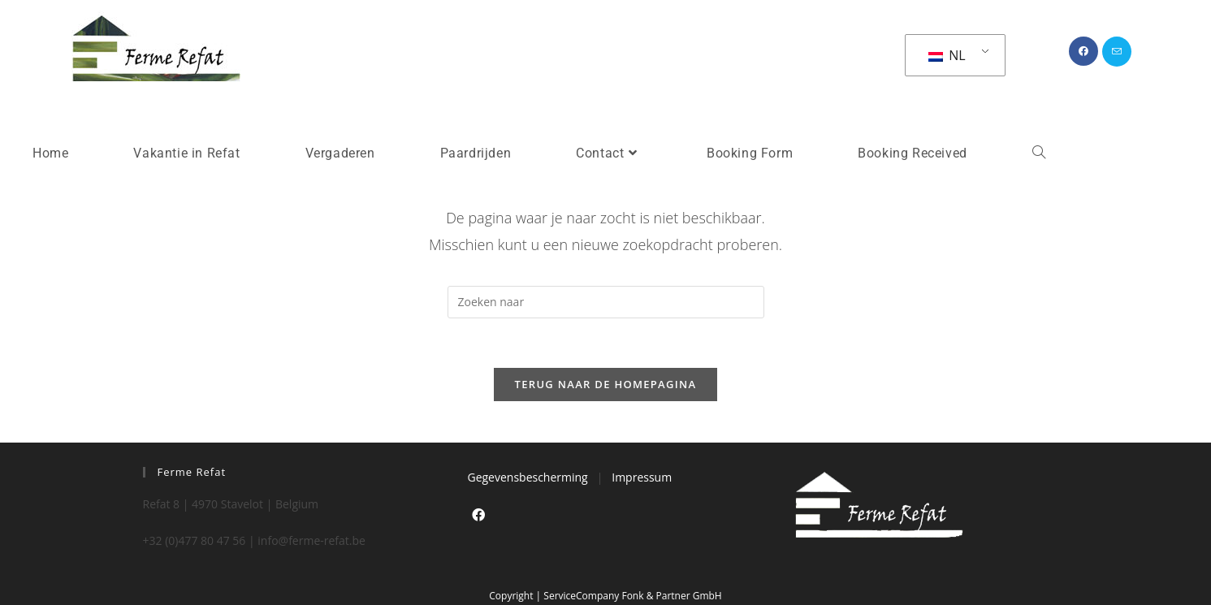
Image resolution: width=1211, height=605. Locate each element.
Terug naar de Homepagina (606, 384)
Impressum (642, 477)
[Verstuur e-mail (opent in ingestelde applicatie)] (1116, 52)
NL (947, 55)
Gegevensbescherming (527, 477)
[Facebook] (478, 515)
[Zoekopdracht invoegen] (606, 302)
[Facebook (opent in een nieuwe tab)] (1083, 51)
